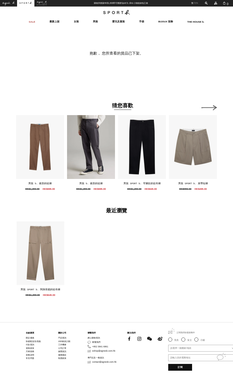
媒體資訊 (62, 351)
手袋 (141, 21)
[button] (209, 107)
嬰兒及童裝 (118, 21)
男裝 (95, 21)
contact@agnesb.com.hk (104, 362)
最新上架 (54, 21)
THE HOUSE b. (195, 21)
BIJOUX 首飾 (165, 21)
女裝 (76, 21)
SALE (32, 21)
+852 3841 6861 (100, 346)
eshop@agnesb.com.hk (103, 351)
